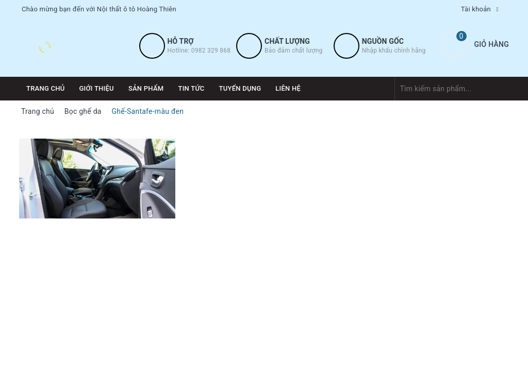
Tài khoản (476, 9)
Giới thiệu (96, 88)
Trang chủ (45, 88)
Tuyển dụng (240, 88)
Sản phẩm (146, 88)
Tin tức (191, 88)
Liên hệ (288, 88)
